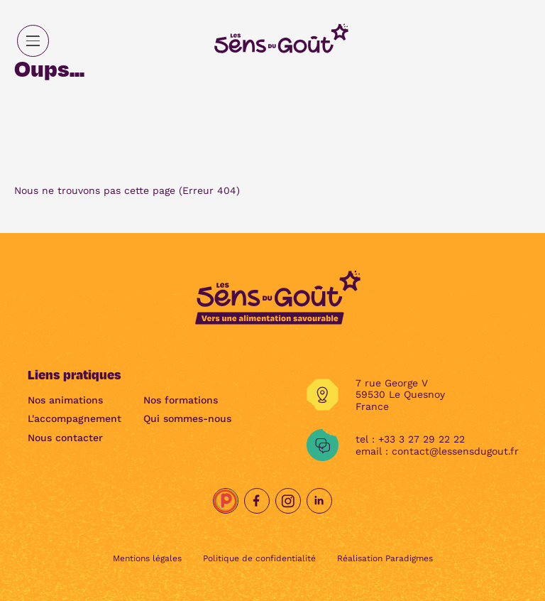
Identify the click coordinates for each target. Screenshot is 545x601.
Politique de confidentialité (259, 558)
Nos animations (65, 400)
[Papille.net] (225, 501)
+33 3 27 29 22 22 (421, 439)
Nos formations (180, 400)
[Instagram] (288, 501)
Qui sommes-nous (187, 418)
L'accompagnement (74, 418)
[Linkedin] (319, 501)
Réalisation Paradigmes (385, 558)
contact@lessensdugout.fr (455, 451)
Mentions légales (147, 558)
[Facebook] (257, 501)
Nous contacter (65, 437)
